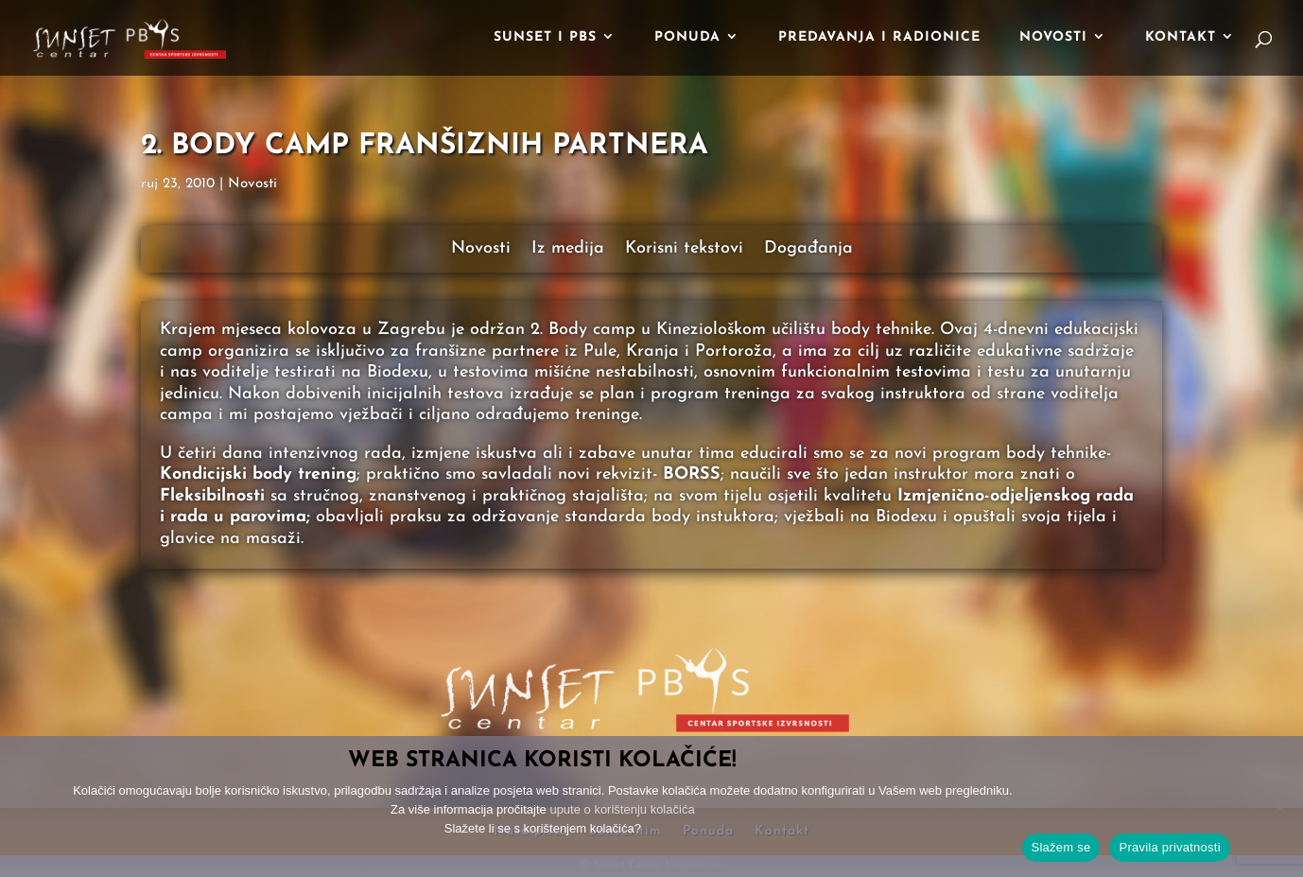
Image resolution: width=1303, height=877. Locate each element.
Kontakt (1180, 37)
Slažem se (1061, 847)
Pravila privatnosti (1169, 847)
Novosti (1053, 37)
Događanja (808, 249)
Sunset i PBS (545, 37)
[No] (1279, 807)
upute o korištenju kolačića (621, 809)
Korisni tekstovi (684, 249)
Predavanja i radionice (879, 37)
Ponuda (687, 37)
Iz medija (567, 249)
